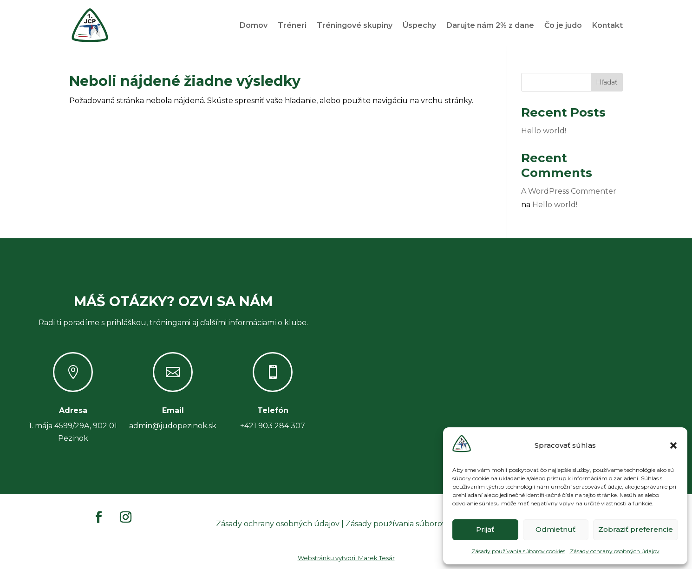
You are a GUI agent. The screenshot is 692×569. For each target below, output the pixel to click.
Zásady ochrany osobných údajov (614, 551)
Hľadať (607, 87)
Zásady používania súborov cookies (518, 551)
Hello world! (543, 135)
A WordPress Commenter (568, 195)
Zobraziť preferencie (635, 529)
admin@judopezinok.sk (172, 430)
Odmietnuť (555, 529)
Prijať (485, 529)
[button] (673, 445)
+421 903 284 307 (272, 430)
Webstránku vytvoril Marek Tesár (346, 562)
